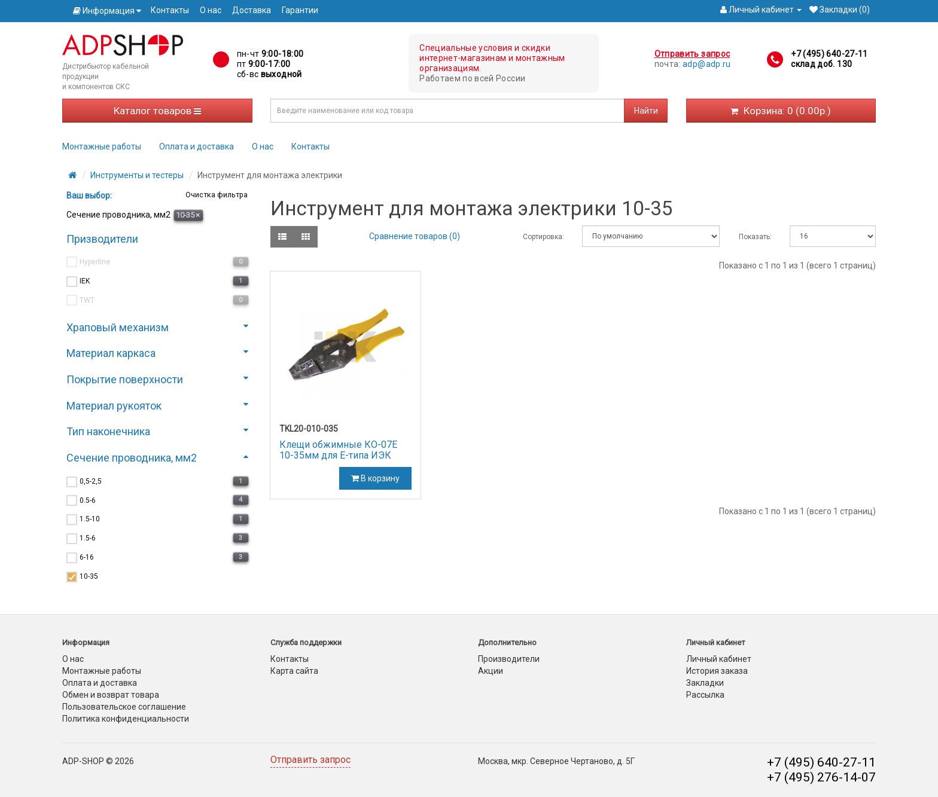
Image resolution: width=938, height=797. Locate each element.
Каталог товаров (157, 111)
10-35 (188, 214)
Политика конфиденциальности (125, 718)
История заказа (717, 671)
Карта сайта (294, 671)
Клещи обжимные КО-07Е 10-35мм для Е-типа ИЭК (338, 450)
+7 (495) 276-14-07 (821, 777)
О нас (210, 10)
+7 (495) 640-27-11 (829, 54)
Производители (509, 659)
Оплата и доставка (196, 146)
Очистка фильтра (216, 194)
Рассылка (705, 695)
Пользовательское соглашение (124, 707)
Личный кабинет (718, 659)
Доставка (251, 10)
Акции (490, 671)
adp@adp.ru (707, 64)
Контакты (170, 10)
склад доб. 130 (821, 64)
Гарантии (300, 10)
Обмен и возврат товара (110, 695)
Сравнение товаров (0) (414, 236)
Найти (646, 110)
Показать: (755, 237)
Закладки (705, 683)
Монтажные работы (101, 146)
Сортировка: (543, 237)
